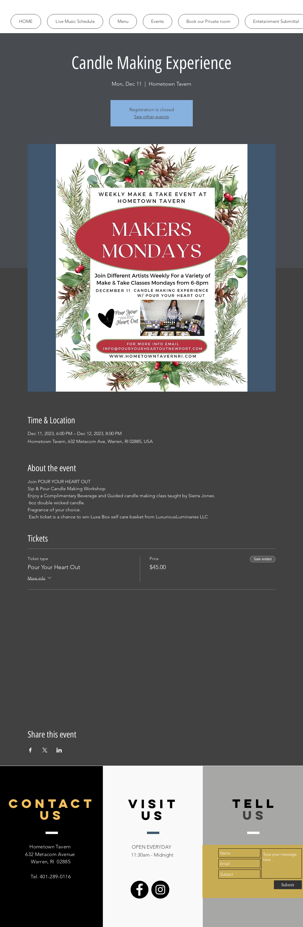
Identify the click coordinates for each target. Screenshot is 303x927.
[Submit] (288, 884)
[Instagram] (160, 890)
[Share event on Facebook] (30, 750)
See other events (151, 116)
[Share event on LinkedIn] (59, 750)
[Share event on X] (45, 750)
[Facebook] (139, 890)
